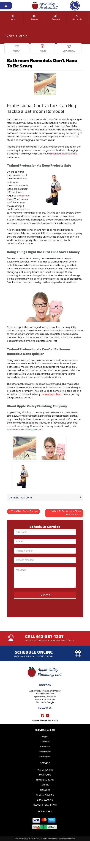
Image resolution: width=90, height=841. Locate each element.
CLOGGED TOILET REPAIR (45, 805)
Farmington (45, 757)
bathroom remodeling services (24, 430)
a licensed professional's (63, 154)
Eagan (45, 737)
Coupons (55, 16)
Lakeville (45, 742)
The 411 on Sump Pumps (24, 511)
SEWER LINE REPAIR (45, 780)
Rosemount (45, 752)
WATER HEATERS (45, 770)
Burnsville (45, 747)
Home (12, 16)
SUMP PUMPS (45, 775)
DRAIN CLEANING (45, 800)
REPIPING (45, 785)
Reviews (34, 16)
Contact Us (77, 16)
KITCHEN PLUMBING (45, 795)
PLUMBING (45, 790)
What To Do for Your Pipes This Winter (66, 513)
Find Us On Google (45, 702)
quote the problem (51, 394)
